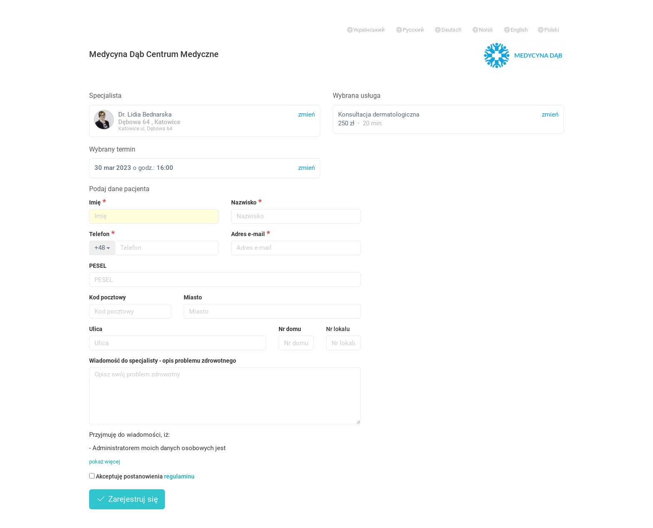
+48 (102, 248)
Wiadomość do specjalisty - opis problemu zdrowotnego (162, 360)
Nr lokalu (338, 329)
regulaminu (179, 476)
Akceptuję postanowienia (141, 476)
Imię (95, 202)
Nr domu (290, 329)
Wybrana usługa (357, 96)
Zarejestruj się (127, 499)
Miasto (193, 297)
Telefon (99, 234)
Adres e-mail (248, 234)
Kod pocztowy (107, 297)
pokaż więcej (104, 461)
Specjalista (105, 96)
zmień (550, 114)
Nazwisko (244, 202)
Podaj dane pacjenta (119, 189)
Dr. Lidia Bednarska (205, 121)
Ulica (95, 329)
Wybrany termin (112, 149)
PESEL (98, 265)
